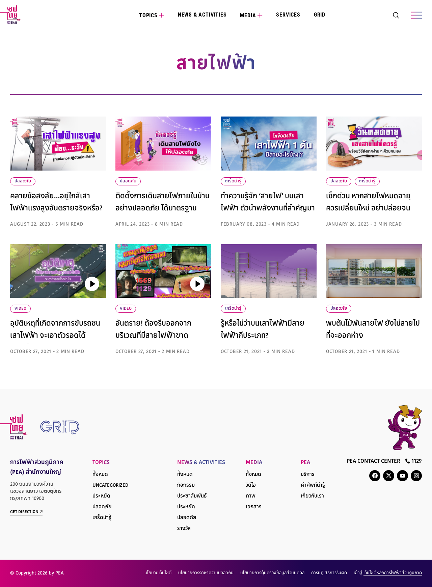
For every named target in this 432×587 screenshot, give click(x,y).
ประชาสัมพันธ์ (192, 496)
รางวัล (184, 528)
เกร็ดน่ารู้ (233, 181)
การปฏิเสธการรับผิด (329, 573)
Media (248, 15)
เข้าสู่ (388, 573)
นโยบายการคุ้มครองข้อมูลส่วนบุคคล (272, 573)
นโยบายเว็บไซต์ (157, 573)
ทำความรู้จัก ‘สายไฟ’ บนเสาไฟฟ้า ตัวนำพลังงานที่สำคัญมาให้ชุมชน (268, 208)
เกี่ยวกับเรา (312, 496)
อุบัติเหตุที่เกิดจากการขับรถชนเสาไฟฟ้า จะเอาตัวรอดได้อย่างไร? (55, 336)
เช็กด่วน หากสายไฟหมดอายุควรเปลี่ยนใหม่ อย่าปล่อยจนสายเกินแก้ (368, 208)
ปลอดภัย (23, 181)
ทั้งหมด (100, 474)
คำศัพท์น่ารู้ (313, 485)
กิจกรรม (186, 485)
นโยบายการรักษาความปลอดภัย (206, 573)
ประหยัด (101, 496)
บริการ (308, 474)
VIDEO (20, 309)
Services (288, 14)
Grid (319, 14)
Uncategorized (110, 485)
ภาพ (250, 496)
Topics (148, 15)
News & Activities (202, 14)
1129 (413, 461)
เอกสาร (254, 507)
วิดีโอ (251, 485)
